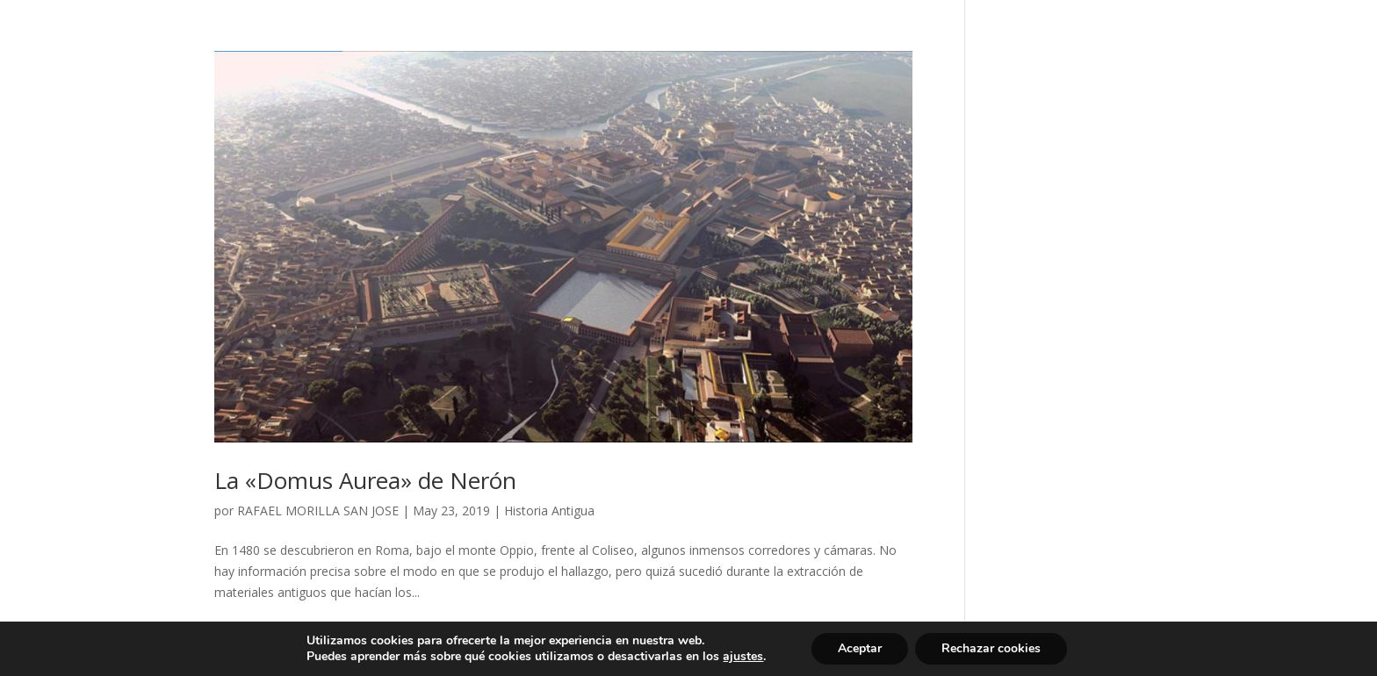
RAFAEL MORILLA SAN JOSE (318, 510)
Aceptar (860, 648)
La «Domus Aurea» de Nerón (365, 480)
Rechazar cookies (991, 648)
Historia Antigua (549, 510)
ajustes (743, 657)
